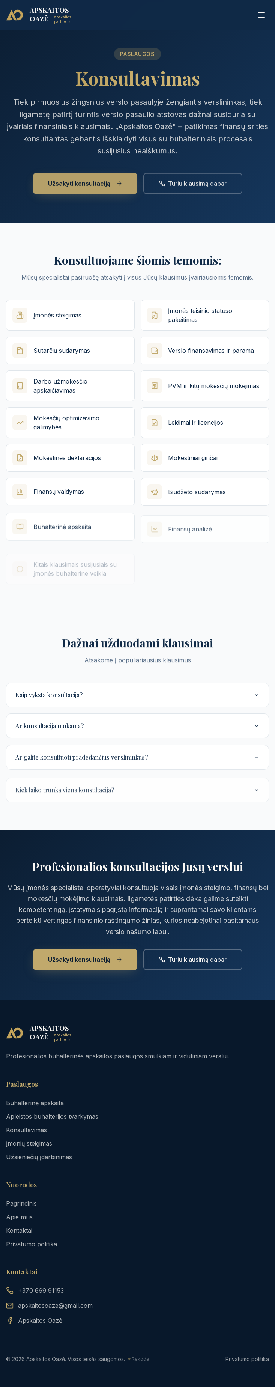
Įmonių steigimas (29, 1143)
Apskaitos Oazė (34, 1320)
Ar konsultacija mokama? (137, 737)
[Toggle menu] (261, 15)
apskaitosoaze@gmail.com (49, 1305)
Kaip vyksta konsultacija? (137, 702)
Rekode (140, 1359)
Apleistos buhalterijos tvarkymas (52, 1116)
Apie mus (19, 1217)
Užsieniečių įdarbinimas (39, 1157)
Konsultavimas (26, 1130)
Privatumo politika (31, 1244)
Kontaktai (19, 1230)
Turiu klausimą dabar (193, 191)
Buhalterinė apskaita (35, 1103)
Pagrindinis (21, 1203)
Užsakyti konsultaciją (85, 191)
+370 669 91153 (35, 1290)
